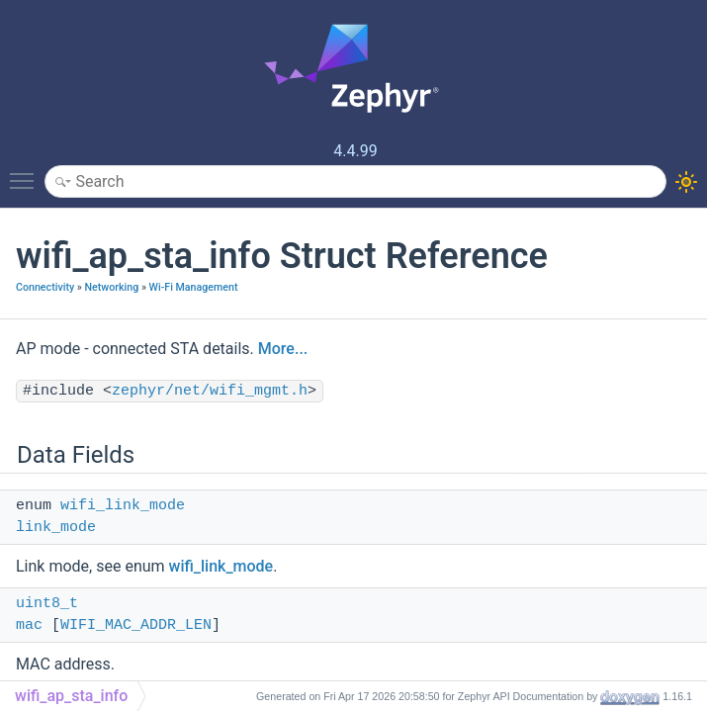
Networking (111, 287)
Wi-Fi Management (193, 287)
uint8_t (47, 603)
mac (29, 625)
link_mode (56, 527)
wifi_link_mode (122, 505)
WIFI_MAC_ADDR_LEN (136, 625)
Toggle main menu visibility (27, 172)
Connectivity (45, 287)
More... (283, 348)
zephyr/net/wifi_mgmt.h (210, 391)
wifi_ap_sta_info (71, 695)
